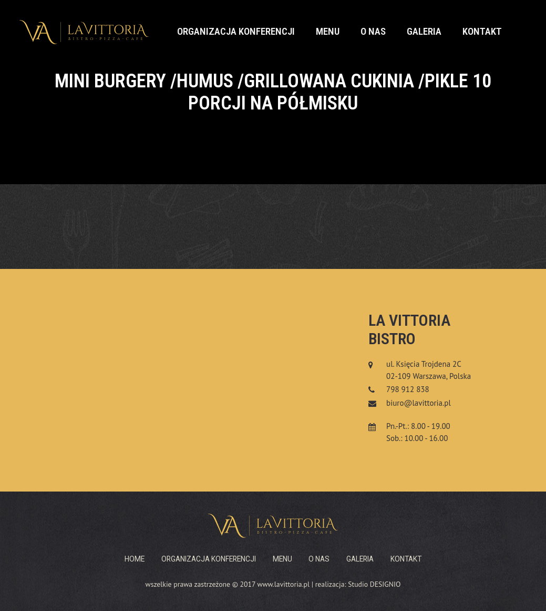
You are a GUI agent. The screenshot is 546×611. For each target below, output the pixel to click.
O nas (373, 31)
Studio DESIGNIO (374, 584)
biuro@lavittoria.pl (418, 403)
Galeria (424, 31)
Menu (327, 31)
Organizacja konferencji (236, 31)
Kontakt (482, 31)
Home (135, 559)
